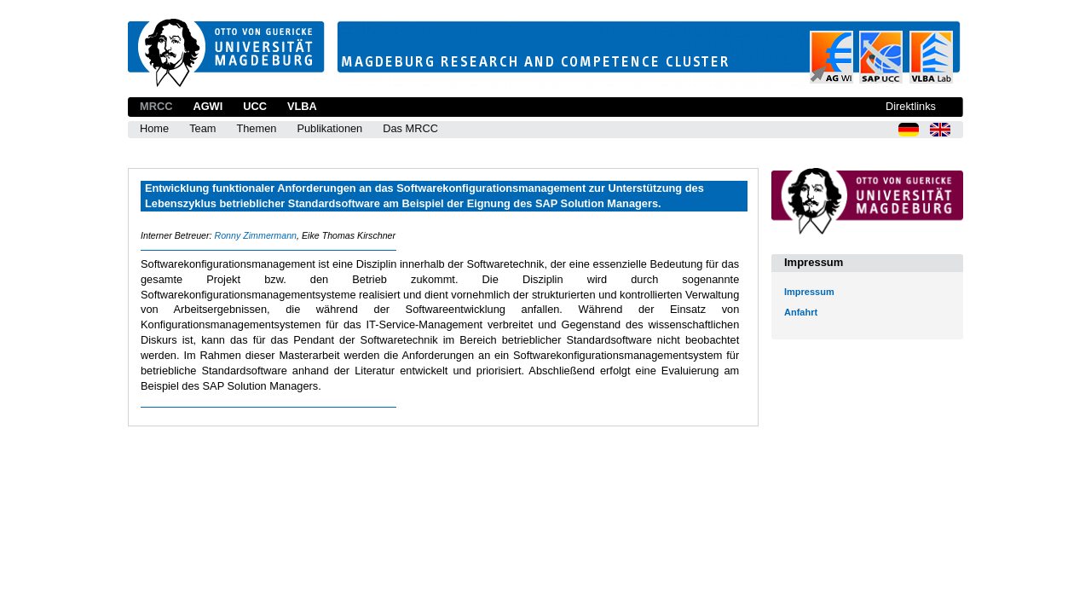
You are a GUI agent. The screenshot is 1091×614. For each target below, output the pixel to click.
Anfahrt (800, 312)
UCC (255, 106)
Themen (256, 128)
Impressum (809, 292)
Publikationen (329, 128)
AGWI (207, 106)
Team (202, 128)
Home (154, 128)
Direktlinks (911, 106)
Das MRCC (410, 128)
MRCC (156, 106)
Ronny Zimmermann (255, 235)
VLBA (302, 106)
